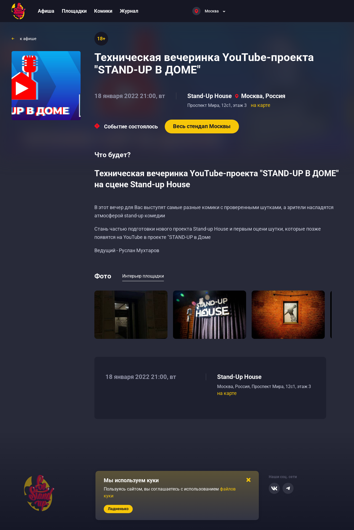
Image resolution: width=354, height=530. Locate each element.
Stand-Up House (209, 96)
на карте (260, 105)
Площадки (74, 11)
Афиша (46, 11)
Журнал (129, 11)
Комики (103, 11)
